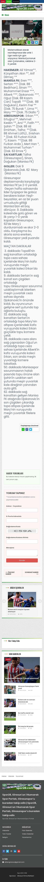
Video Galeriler (28, 834)
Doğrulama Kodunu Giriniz (17, 537)
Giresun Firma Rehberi (25, 876)
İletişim (5, 837)
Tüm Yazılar (6, 834)
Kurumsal (16, 1)
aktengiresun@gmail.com (13, 862)
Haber (3, 1)
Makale (9, 1)
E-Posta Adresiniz (13, 516)
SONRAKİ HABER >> (31, 573)
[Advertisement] (22, 452)
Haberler (5, 830)
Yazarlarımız (26, 837)
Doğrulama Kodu (13, 526)
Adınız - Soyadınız (13, 506)
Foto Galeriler (27, 830)
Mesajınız (10, 548)
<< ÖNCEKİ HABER (10, 573)
